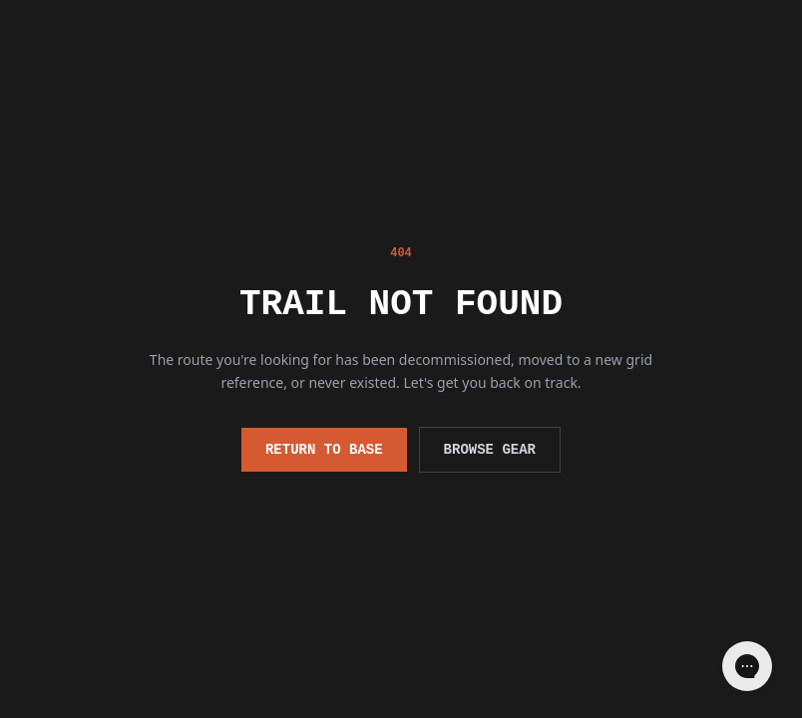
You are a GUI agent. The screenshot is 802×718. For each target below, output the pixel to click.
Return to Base (324, 449)
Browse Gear (490, 449)
